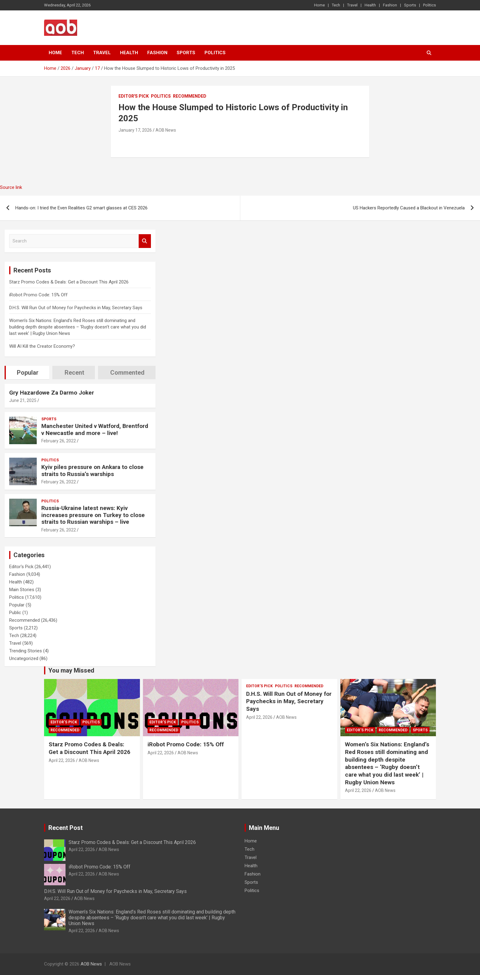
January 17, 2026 (135, 130)
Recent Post (65, 827)
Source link (11, 187)
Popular (16, 605)
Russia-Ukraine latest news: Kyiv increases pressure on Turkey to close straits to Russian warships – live (93, 515)
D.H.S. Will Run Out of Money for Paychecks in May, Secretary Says (75, 307)
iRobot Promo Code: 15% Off (38, 295)
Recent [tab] (74, 372)
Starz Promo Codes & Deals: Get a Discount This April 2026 (69, 282)
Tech (336, 5)
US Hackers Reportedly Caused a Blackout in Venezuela (409, 208)
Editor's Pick (133, 96)
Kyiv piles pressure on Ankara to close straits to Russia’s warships (92, 470)
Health (370, 5)
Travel (352, 5)
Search (145, 241)
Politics (429, 5)
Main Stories (21, 589)
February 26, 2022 (58, 440)
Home (319, 5)
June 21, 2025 (22, 400)
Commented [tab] (127, 372)
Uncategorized (23, 658)
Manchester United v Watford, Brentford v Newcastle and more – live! (94, 429)
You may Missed (71, 670)
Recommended (189, 96)
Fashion (390, 5)
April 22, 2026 (62, 760)
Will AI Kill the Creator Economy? (42, 346)
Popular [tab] (28, 372)
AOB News (166, 130)
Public (15, 612)
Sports (410, 5)
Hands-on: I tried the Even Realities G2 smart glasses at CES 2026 (81, 208)
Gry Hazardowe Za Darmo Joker (51, 392)
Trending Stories (25, 651)
